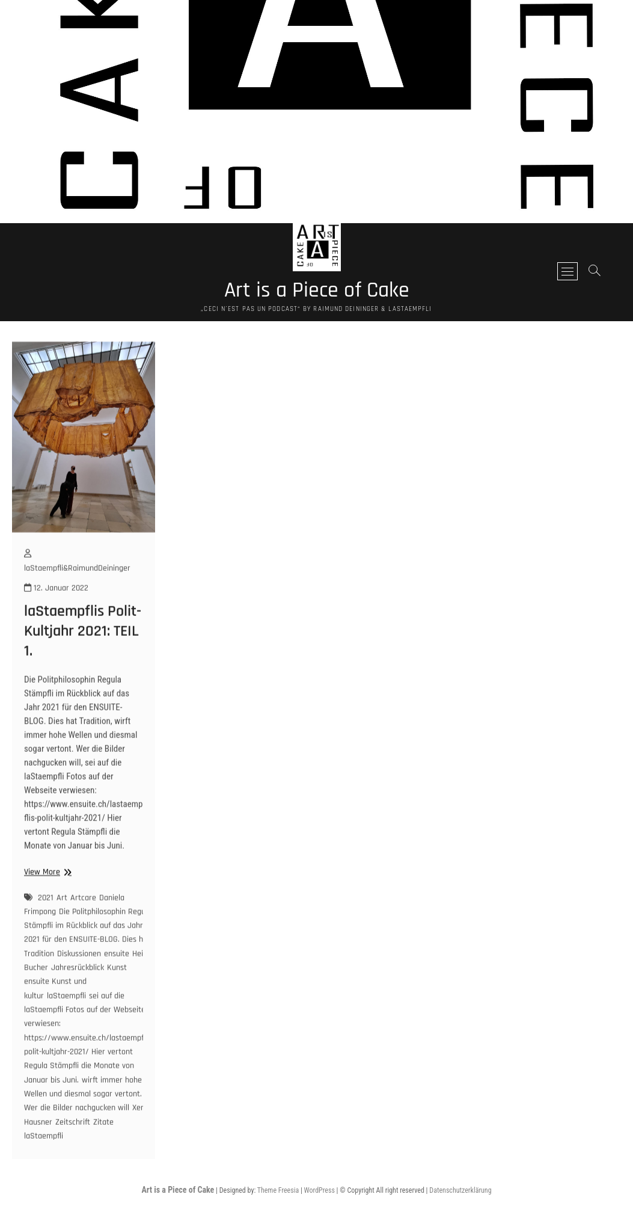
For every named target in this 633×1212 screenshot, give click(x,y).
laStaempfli (66, 1015)
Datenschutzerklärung (460, 1190)
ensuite (116, 973)
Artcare (83, 917)
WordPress (319, 1190)
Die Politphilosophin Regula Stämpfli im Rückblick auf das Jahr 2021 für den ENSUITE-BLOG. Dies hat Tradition (87, 952)
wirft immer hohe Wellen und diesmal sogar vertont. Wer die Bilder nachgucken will (83, 1113)
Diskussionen (79, 973)
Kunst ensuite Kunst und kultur (75, 1001)
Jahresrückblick (77, 987)
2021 (46, 917)
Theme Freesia (278, 1190)
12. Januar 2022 (56, 607)
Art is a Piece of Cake (316, 290)
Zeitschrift (72, 1141)
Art (62, 917)
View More (46, 891)
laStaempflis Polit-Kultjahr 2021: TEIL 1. (82, 651)
